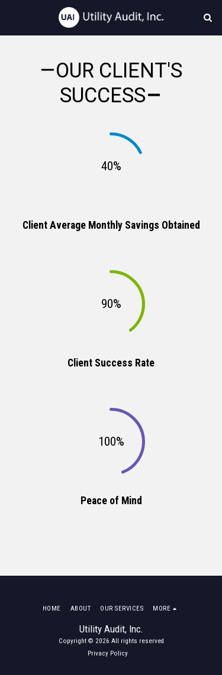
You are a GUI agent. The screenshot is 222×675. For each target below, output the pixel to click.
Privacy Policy (108, 653)
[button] (13, 17)
